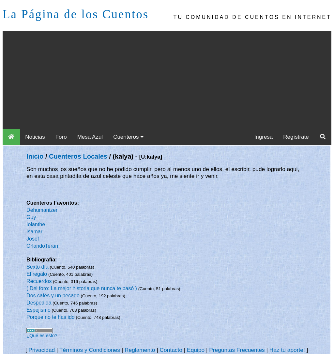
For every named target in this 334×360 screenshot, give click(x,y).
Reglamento (140, 350)
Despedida (39, 302)
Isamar (34, 231)
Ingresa (263, 137)
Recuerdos (39, 281)
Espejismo (38, 310)
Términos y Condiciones (89, 350)
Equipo (196, 350)
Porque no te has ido (50, 317)
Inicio (34, 156)
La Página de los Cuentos (76, 14)
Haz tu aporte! (287, 350)
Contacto (171, 350)
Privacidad (41, 350)
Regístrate (296, 137)
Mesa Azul (90, 137)
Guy (31, 217)
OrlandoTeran (42, 246)
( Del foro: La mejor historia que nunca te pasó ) (81, 288)
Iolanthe (35, 224)
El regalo (36, 274)
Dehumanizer (41, 210)
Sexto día (37, 267)
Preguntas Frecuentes (237, 350)
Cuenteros (128, 137)
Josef (32, 239)
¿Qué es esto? (41, 335)
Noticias (35, 137)
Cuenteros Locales (78, 156)
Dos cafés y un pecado (53, 295)
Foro (61, 137)
